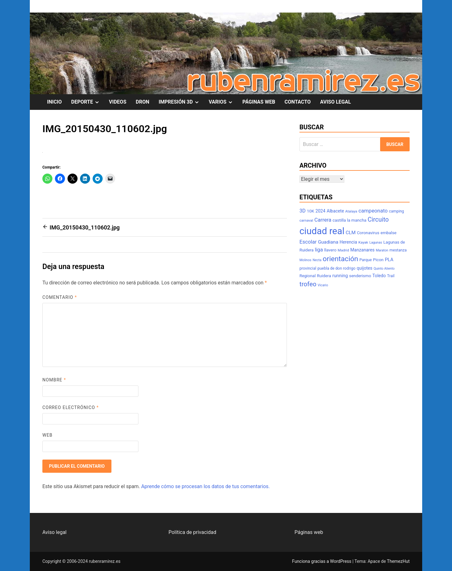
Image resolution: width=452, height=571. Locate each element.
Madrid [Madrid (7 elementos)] (343, 250)
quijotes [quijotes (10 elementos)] (364, 268)
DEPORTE (87, 102)
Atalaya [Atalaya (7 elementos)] (351, 211)
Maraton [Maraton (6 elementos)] (382, 250)
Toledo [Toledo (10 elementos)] (379, 275)
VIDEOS (117, 102)
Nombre (54, 379)
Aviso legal (54, 532)
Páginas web (308, 532)
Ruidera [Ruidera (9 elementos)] (324, 275)
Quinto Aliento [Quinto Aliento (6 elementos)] (384, 269)
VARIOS (223, 102)
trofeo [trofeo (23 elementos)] (307, 284)
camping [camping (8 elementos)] (396, 211)
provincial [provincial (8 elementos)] (307, 268)
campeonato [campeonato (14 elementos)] (373, 211)
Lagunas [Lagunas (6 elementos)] (375, 242)
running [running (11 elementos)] (340, 275)
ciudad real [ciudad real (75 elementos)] (321, 231)
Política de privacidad (192, 532)
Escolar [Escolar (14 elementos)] (308, 242)
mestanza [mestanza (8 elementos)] (398, 250)
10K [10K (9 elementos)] (310, 211)
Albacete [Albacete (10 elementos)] (335, 210)
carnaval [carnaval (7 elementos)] (306, 220)
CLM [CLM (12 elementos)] (351, 232)
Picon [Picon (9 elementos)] (378, 259)
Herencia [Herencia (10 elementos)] (348, 242)
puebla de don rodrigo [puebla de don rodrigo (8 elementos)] (336, 268)
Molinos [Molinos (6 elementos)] (305, 260)
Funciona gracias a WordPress (322, 561)
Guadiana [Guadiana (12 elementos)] (328, 242)
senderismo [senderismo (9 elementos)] (360, 275)
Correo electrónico (70, 407)
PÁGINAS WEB (258, 102)
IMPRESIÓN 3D (181, 102)
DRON (142, 102)
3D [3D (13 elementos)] (302, 211)
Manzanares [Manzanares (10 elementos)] (362, 249)
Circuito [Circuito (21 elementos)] (378, 219)
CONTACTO (298, 102)
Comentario (59, 297)
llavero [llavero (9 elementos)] (330, 250)
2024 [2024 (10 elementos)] (320, 210)
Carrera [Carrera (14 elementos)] (322, 220)
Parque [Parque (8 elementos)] (365, 259)
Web (47, 435)
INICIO (54, 102)
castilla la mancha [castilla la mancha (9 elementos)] (350, 220)
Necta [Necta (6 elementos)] (317, 260)
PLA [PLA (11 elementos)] (389, 259)
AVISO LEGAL (335, 102)
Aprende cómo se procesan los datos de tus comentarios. (205, 486)
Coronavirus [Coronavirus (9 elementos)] (368, 232)
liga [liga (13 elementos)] (319, 250)
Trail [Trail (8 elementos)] (391, 275)
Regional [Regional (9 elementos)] (307, 275)
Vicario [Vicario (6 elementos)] (323, 285)
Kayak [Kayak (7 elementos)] (363, 242)
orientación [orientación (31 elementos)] (340, 259)
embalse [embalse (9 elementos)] (388, 232)
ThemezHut (398, 561)
